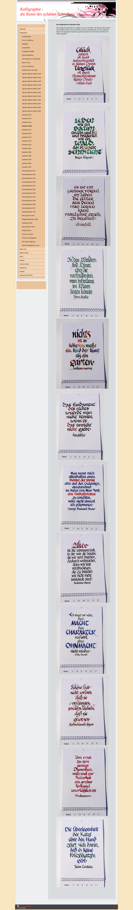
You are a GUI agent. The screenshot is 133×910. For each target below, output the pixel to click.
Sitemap (30, 906)
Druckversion (22, 906)
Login (114, 905)
